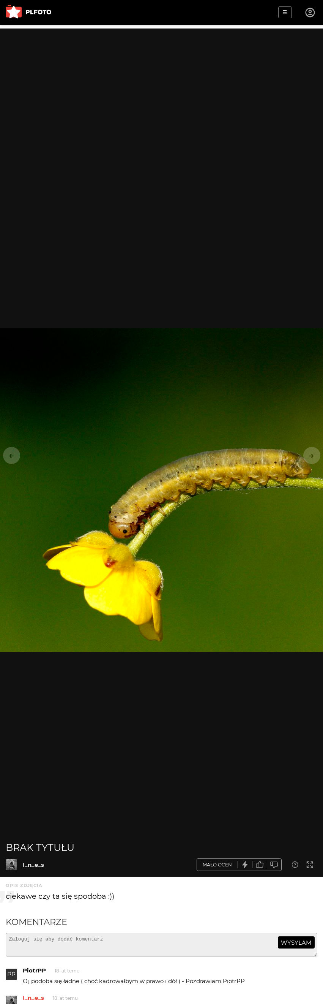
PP (11, 977)
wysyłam (296, 942)
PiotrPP (34, 973)
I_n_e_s (33, 864)
